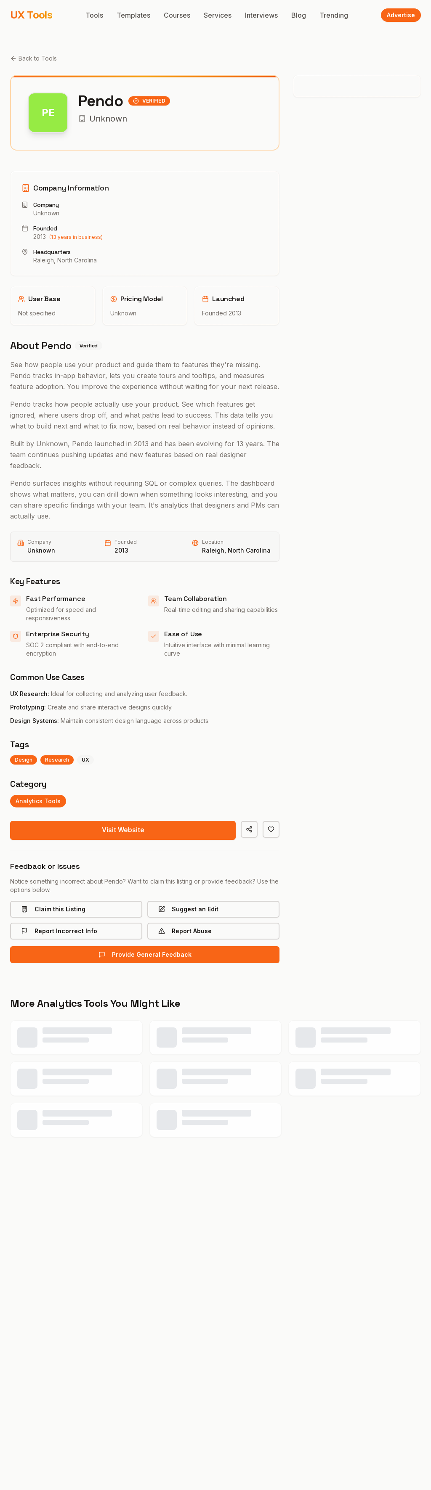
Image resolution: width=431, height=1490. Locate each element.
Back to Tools (33, 58)
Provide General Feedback (145, 955)
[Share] (249, 829)
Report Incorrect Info (59, 932)
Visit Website (123, 831)
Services (217, 15)
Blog (298, 15)
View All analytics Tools (215, 1204)
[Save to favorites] (271, 829)
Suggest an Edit (188, 910)
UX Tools (31, 15)
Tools (94, 15)
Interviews (261, 15)
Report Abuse (185, 932)
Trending (333, 15)
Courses (177, 15)
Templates (133, 15)
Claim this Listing (53, 910)
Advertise (401, 15)
